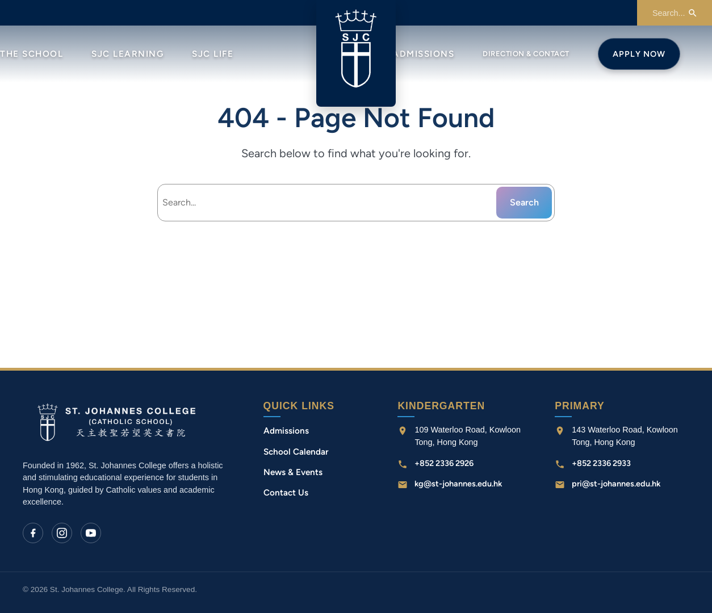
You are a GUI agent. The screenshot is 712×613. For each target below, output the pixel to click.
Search (524, 202)
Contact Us (285, 493)
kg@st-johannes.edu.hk (458, 483)
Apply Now (639, 54)
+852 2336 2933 (601, 463)
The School (31, 54)
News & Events (293, 472)
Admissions (423, 54)
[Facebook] (33, 533)
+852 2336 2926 (444, 463)
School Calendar (296, 452)
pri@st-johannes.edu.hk (616, 483)
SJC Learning (127, 54)
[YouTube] (91, 533)
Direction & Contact (526, 53)
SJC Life (212, 54)
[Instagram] (62, 533)
